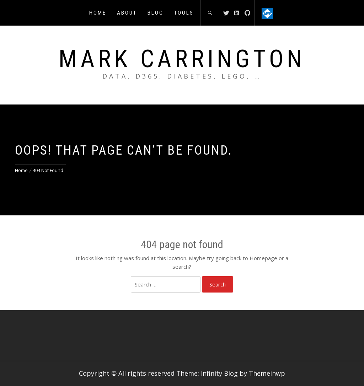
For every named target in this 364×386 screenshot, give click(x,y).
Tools (184, 13)
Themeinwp (267, 373)
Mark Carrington (182, 59)
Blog (156, 13)
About (127, 13)
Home (97, 13)
